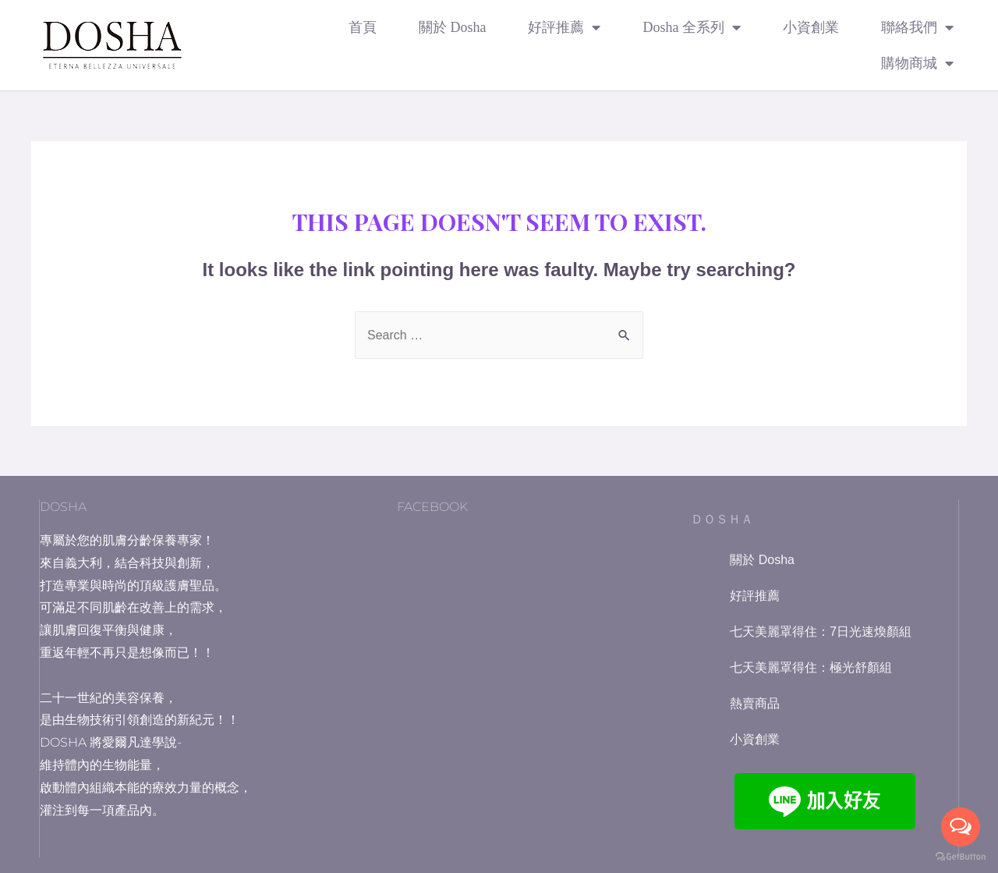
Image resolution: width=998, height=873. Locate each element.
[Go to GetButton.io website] (961, 857)
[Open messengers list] (960, 826)
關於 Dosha (453, 27)
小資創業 (811, 27)
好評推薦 (564, 27)
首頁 (363, 27)
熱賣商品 (755, 703)
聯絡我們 (917, 27)
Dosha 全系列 (691, 27)
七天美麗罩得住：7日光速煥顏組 (820, 631)
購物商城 (917, 63)
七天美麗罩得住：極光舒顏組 (811, 667)
